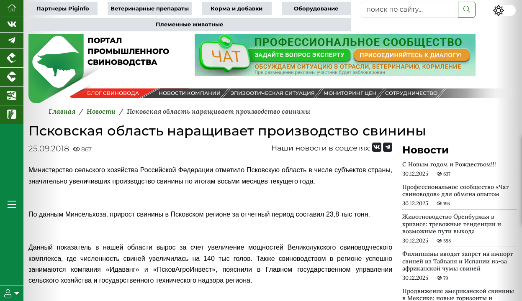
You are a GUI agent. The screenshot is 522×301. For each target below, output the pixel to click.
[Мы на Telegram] (387, 147)
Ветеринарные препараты (150, 8)
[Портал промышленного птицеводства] (11, 58)
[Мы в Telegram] (11, 41)
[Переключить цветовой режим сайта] (504, 10)
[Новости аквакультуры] (11, 96)
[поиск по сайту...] (409, 10)
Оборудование (316, 8)
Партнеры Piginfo (62, 8)
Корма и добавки (236, 8)
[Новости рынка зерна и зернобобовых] (11, 114)
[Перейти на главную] (11, 8)
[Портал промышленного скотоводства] (11, 77)
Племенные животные (189, 24)
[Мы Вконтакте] (11, 24)
